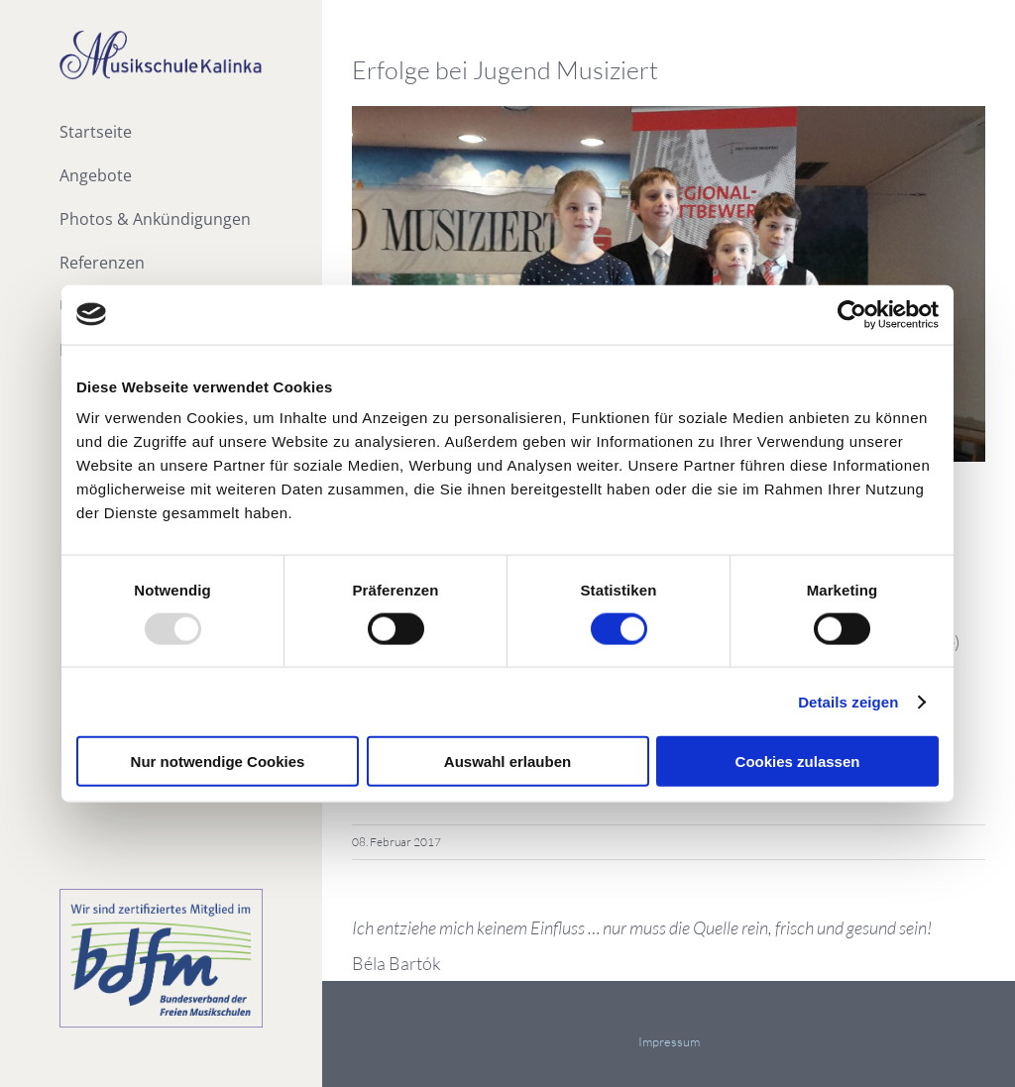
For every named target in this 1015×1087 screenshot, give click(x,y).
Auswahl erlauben (507, 761)
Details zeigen (848, 701)
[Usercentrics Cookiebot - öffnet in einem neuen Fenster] (852, 314)
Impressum (669, 1041)
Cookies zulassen (797, 761)
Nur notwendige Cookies (218, 761)
